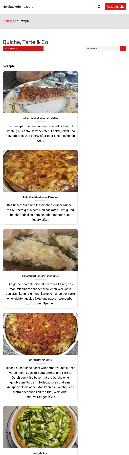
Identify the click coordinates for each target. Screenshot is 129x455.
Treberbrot (7, 391)
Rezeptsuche (115, 6)
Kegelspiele (95, 381)
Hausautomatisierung (100, 386)
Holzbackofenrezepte (18, 7)
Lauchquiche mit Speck (96, 196)
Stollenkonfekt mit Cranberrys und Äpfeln (19, 403)
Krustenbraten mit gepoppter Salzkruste (18, 397)
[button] (49, 347)
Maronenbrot (8, 386)
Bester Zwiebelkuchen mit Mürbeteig (96, 113)
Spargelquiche (33, 298)
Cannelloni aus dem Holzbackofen (16, 380)
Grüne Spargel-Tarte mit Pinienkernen (32, 196)
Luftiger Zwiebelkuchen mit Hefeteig (32, 113)
